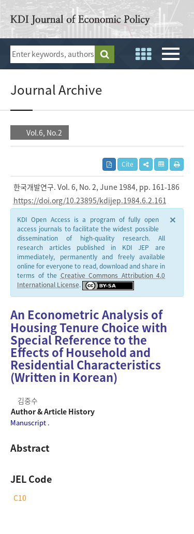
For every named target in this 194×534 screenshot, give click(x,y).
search (104, 54)
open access (180, 20)
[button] (146, 164)
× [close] (173, 219)
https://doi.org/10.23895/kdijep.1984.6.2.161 (90, 200)
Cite (127, 164)
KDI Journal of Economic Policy (80, 21)
